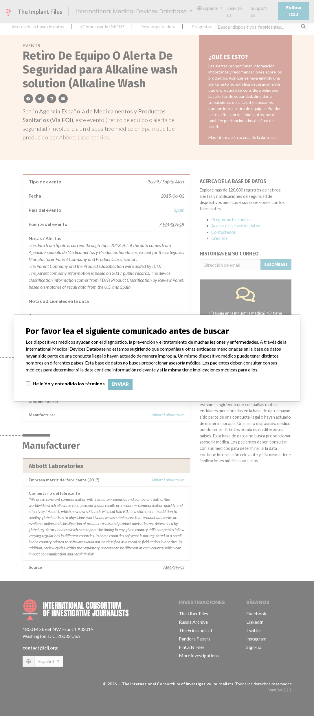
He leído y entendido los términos (69, 383)
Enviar (120, 384)
